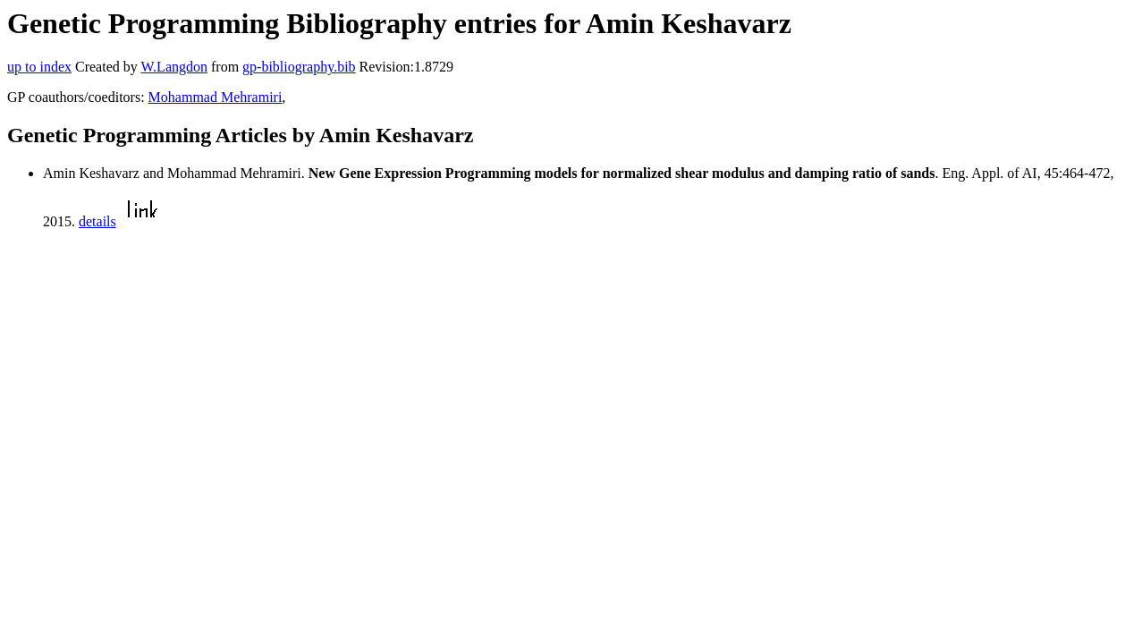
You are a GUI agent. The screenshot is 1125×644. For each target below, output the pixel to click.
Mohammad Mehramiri (215, 97)
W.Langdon (173, 66)
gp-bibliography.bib (299, 66)
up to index (39, 66)
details (97, 221)
